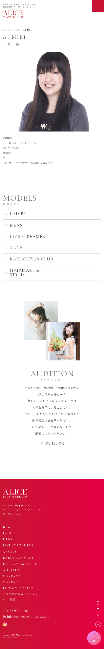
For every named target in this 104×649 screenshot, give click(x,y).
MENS (7, 539)
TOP (5, 30)
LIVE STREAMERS (18, 545)
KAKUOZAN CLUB (18, 557)
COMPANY (12, 576)
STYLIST (16, 30)
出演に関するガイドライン (20, 594)
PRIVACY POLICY (18, 588)
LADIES (9, 533)
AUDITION (12, 570)
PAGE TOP (98, 610)
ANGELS (10, 551)
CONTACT (12, 582)
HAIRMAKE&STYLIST (21, 564)
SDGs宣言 (9, 599)
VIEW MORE (52, 443)
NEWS (8, 527)
